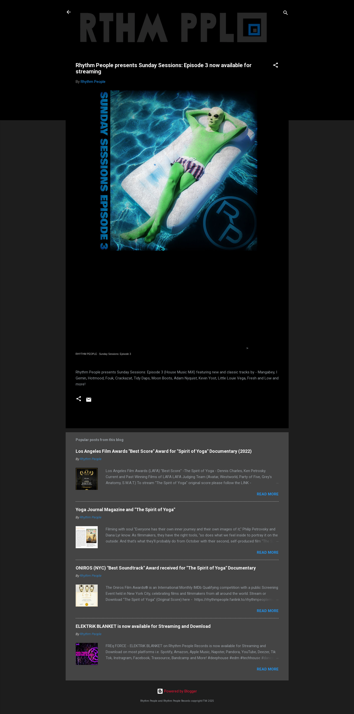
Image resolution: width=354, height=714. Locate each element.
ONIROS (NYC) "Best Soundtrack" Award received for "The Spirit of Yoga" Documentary (166, 567)
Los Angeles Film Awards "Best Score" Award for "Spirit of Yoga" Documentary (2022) (164, 451)
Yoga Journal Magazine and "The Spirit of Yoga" (125, 509)
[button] (276, 66)
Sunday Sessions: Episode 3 (115, 354)
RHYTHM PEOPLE (86, 354)
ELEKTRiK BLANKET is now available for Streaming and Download (143, 626)
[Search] (286, 13)
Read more (268, 494)
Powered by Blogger (177, 691)
